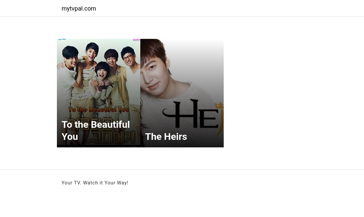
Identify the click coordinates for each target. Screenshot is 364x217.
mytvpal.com (79, 8)
